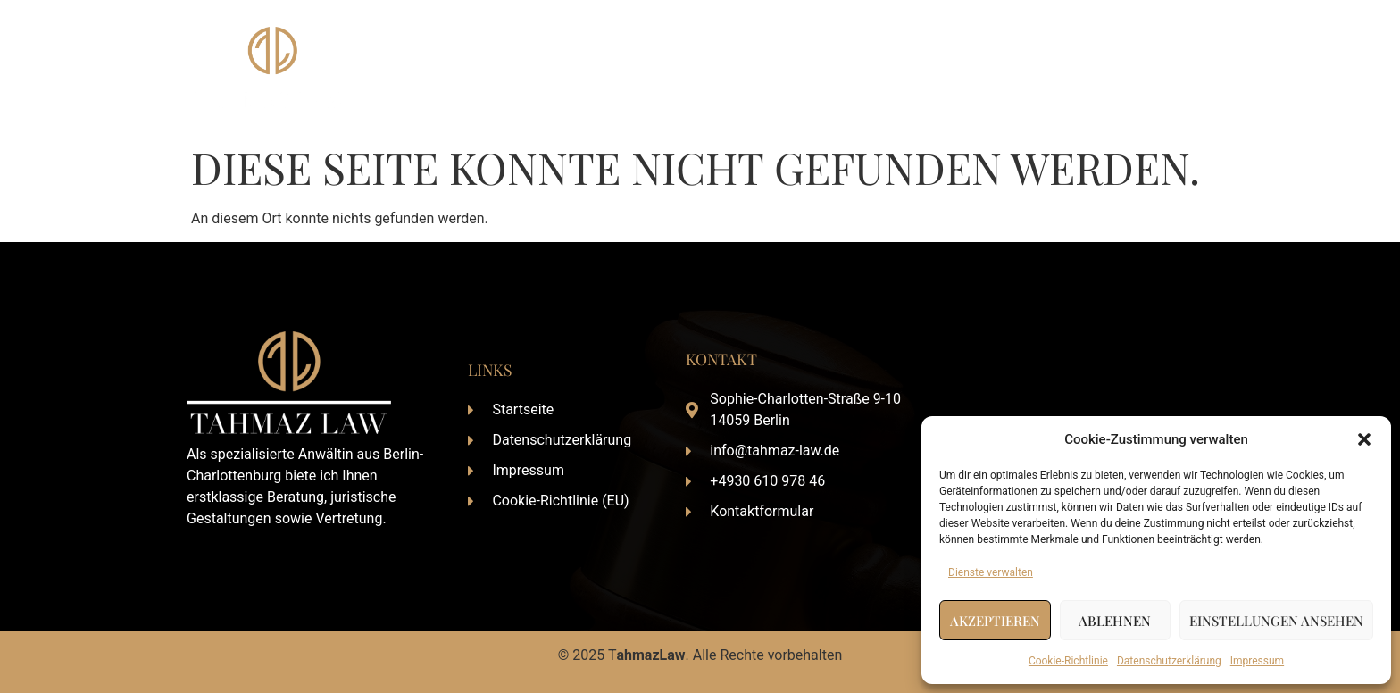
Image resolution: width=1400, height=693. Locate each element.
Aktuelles (1103, 67)
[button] (1364, 439)
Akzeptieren (995, 621)
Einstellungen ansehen (1276, 621)
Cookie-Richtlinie (1068, 661)
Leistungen (1003, 68)
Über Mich (901, 67)
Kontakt (1184, 67)
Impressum (1257, 661)
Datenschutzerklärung (1169, 661)
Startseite (811, 67)
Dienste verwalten (990, 572)
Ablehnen (1115, 621)
